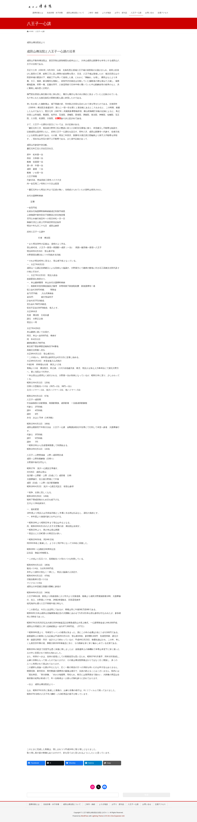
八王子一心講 (133, 804)
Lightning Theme (97, 816)
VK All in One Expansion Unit (114, 816)
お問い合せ (146, 804)
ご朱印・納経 (90, 804)
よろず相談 (103, 804)
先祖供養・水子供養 (51, 804)
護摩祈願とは (34, 804)
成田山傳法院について (72, 804)
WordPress (84, 816)
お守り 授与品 (118, 804)
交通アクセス (160, 804)
